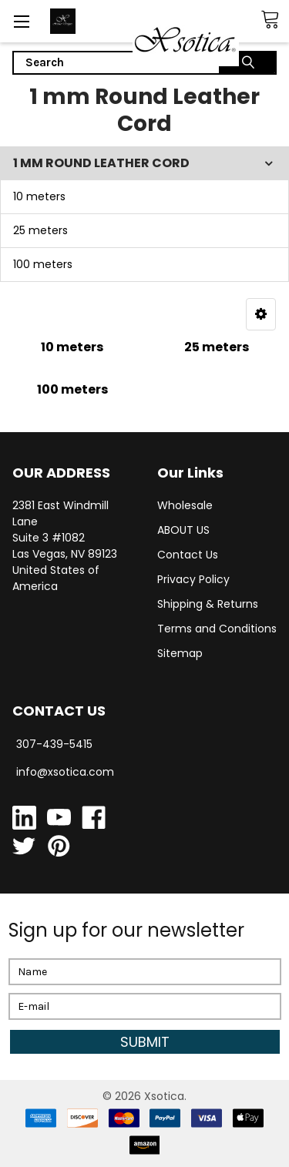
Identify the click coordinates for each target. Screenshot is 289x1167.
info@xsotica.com (65, 772)
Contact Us (187, 554)
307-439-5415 (54, 744)
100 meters (42, 264)
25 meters (40, 230)
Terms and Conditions (217, 628)
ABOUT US (183, 530)
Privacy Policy (193, 579)
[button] (261, 314)
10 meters (39, 196)
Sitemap (180, 653)
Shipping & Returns (207, 604)
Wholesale (185, 505)
